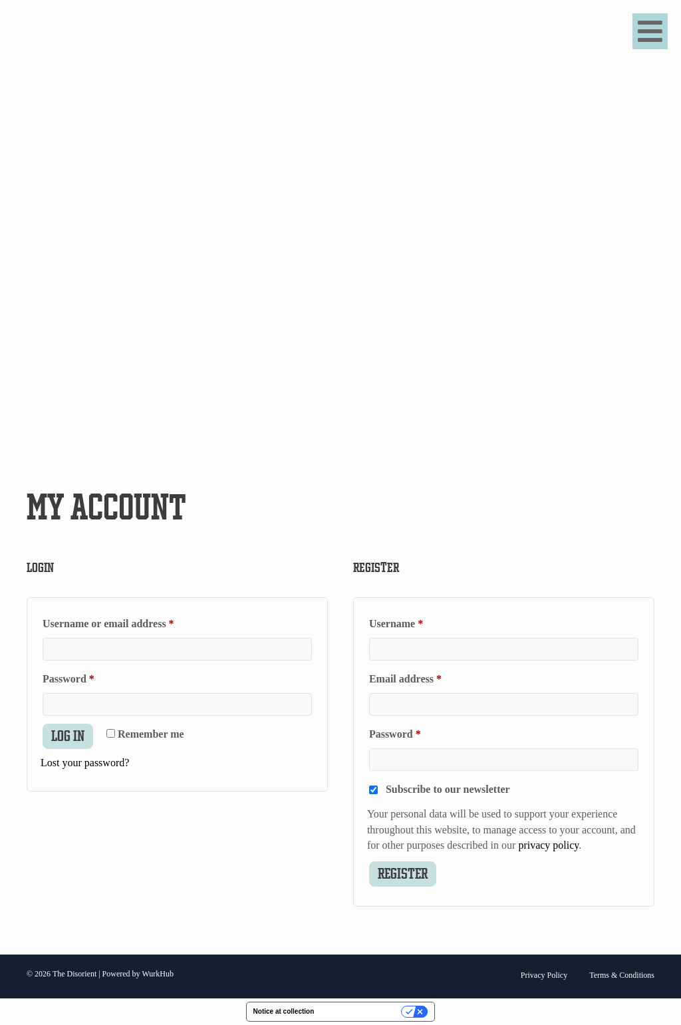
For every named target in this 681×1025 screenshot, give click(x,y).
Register (403, 873)
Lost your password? (85, 762)
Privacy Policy (544, 975)
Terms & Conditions (621, 975)
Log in (67, 736)
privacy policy (548, 845)
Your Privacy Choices (362, 1011)
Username (417, 621)
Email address (426, 676)
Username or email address (129, 621)
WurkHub (158, 973)
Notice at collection (284, 1011)
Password (89, 676)
